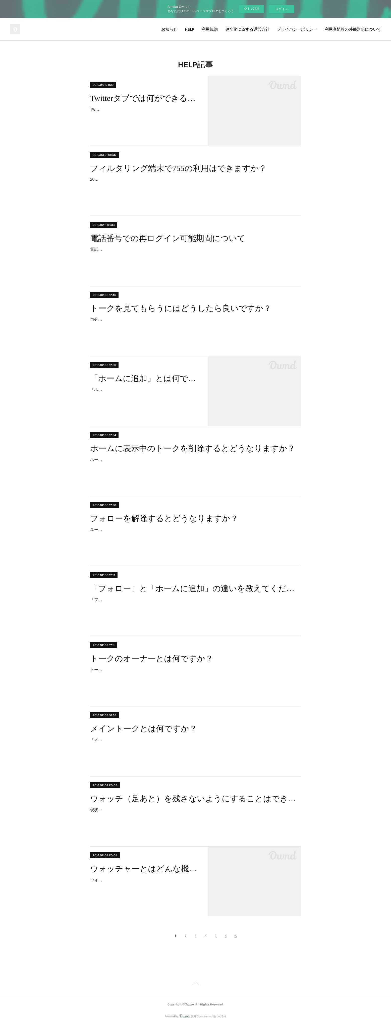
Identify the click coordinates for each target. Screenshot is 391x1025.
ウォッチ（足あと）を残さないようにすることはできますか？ (195, 798)
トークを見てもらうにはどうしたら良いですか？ (180, 308)
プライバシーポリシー (297, 29)
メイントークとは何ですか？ (143, 728)
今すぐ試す (252, 9)
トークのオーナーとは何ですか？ (151, 658)
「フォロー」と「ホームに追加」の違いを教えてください (195, 588)
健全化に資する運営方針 (247, 29)
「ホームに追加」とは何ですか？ (144, 378)
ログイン (281, 9)
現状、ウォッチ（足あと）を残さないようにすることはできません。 (152, 810)
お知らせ (169, 29)
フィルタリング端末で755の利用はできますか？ (178, 168)
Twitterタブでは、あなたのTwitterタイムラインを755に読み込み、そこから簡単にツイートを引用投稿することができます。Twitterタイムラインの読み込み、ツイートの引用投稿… (144, 116)
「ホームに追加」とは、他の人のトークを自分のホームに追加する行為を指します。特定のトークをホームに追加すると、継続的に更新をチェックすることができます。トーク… (144, 396)
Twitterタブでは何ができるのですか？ (144, 98)
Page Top (195, 984)
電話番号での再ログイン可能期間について (167, 238)
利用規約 (210, 29)
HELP (189, 29)
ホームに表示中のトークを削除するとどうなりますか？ (192, 448)
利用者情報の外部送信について (353, 29)
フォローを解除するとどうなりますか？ (164, 518)
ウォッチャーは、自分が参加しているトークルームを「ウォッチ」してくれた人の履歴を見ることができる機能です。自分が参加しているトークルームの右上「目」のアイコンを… (144, 887)
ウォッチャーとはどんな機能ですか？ (144, 868)
